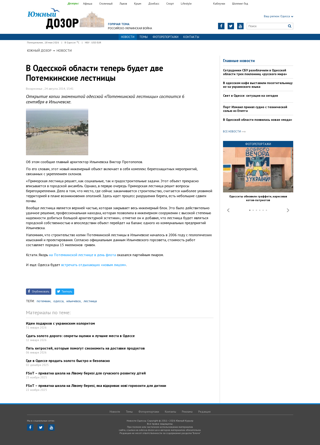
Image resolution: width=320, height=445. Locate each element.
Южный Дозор (39, 50)
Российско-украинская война (130, 28)
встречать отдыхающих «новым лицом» (93, 264)
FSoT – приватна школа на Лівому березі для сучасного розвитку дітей (86, 373)
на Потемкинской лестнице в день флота (82, 254)
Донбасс (153, 3)
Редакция (204, 411)
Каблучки (219, 3)
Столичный (106, 3)
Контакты (191, 37)
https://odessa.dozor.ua (65, 19)
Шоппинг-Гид (240, 3)
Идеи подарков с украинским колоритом (60, 323)
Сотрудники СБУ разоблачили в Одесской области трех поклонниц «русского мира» (255, 72)
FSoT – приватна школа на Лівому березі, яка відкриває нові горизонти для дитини (96, 385)
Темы (143, 37)
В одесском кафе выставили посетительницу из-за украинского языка (258, 85)
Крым (137, 3)
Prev (228, 210)
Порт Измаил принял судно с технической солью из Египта (255, 109)
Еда (204, 3)
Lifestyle (186, 3)
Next (288, 210)
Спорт (170, 3)
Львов (123, 3)
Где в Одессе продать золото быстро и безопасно (68, 360)
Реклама (187, 411)
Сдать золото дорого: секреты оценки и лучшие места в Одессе (80, 335)
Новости (64, 50)
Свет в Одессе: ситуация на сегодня (250, 95)
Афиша (87, 3)
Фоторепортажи (165, 37)
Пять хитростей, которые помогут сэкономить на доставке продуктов (85, 348)
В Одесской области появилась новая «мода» (257, 119)
